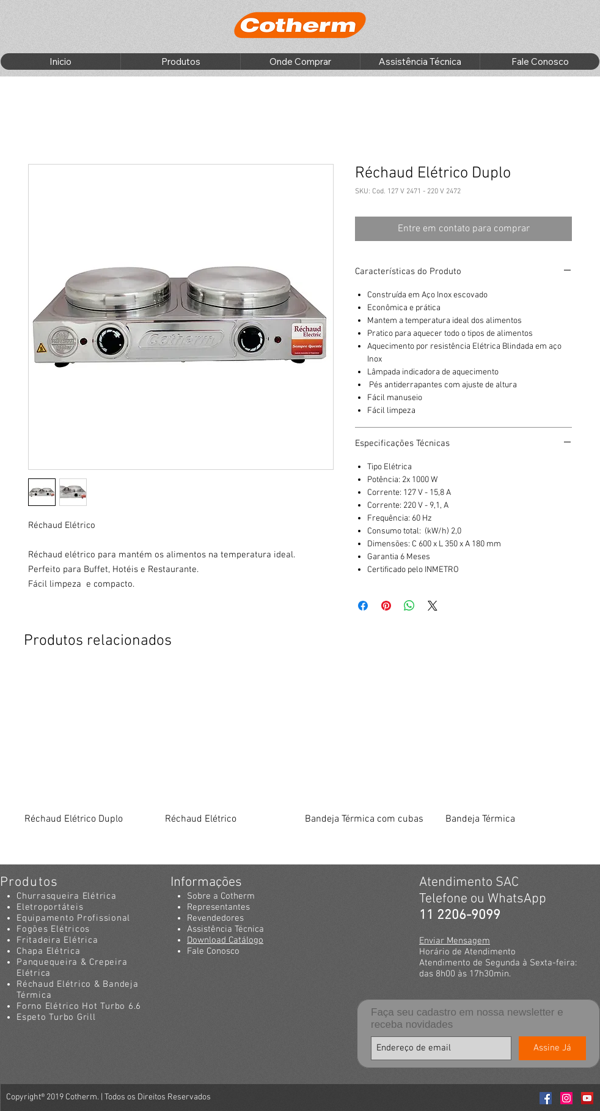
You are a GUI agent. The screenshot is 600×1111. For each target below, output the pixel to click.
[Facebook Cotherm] (546, 1098)
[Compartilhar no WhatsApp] (409, 605)
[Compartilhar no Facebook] (363, 605)
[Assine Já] (552, 1048)
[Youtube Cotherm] (587, 1098)
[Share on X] (432, 605)
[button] (180, 61)
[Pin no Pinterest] (386, 605)
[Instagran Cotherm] (566, 1098)
